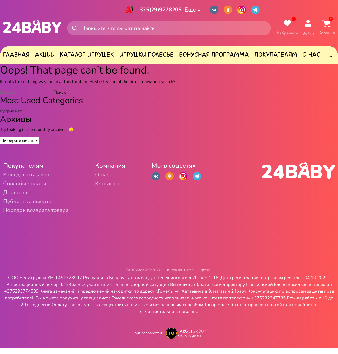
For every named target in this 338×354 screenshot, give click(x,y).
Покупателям (276, 56)
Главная (16, 56)
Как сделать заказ (30, 176)
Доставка (17, 196)
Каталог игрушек (87, 56)
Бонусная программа (214, 56)
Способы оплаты (28, 186)
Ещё (194, 10)
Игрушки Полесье (146, 56)
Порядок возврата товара (42, 215)
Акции (45, 56)
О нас (311, 56)
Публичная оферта (31, 206)
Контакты (121, 186)
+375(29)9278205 (158, 10)
